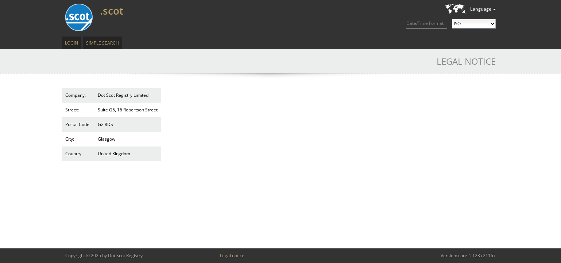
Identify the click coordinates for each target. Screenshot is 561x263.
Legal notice (232, 255)
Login (71, 43)
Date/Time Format (425, 23)
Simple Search (102, 43)
